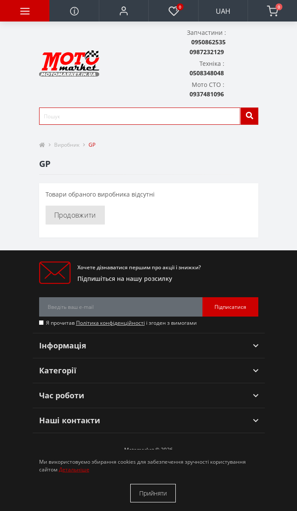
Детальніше (74, 469)
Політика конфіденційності (110, 322)
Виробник (67, 144)
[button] (123, 11)
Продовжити (75, 215)
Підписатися (230, 307)
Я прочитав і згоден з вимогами (121, 322)
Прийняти (153, 493)
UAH (223, 11)
